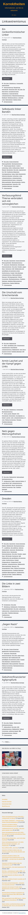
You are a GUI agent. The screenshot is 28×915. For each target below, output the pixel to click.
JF (25, 481)
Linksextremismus (7, 95)
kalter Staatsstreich (20, 174)
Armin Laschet (7, 413)
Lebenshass (22, 609)
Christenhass (21, 607)
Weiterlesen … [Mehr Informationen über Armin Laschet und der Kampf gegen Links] (7, 405)
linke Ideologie (19, 273)
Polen (11, 568)
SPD (19, 184)
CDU (18, 413)
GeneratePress (22, 913)
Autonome (6, 265)
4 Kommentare (8, 188)
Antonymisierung (8, 87)
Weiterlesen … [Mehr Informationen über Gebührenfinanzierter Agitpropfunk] (7, 718)
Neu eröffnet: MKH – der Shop (10, 847)
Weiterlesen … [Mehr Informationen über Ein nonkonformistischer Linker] (7, 78)
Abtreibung (7, 607)
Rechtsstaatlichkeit (7, 184)
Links (12, 418)
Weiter (7, 742)
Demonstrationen (6, 267)
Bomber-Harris (6, 552)
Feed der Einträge (6, 801)
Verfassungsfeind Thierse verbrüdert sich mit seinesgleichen (12, 199)
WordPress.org (6, 806)
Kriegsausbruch (6, 562)
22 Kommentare (8, 576)
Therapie (18, 420)
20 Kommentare (8, 102)
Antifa (10, 168)
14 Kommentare (8, 424)
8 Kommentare (8, 670)
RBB (20, 731)
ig (23, 416)
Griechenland (20, 345)
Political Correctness (10, 420)
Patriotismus (19, 485)
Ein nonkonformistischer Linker (13, 32)
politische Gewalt (13, 731)
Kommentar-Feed (6, 804)
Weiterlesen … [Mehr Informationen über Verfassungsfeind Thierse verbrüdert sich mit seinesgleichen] (7, 256)
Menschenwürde (16, 182)
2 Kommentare (8, 617)
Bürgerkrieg (17, 87)
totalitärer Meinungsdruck (15, 281)
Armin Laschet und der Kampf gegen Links (12, 363)
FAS (5, 172)
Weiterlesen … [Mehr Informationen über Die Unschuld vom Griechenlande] (7, 338)
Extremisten (12, 416)
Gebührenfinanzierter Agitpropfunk (14, 678)
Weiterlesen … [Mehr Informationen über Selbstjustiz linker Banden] (7, 157)
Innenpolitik (20, 83)
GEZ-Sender (8, 556)
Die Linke (6, 83)
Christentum (7, 605)
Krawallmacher (6, 347)
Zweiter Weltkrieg (15, 283)
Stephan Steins (17, 99)
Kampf (3, 418)
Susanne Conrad (6, 351)
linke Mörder (13, 347)
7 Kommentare (8, 491)
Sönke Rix (15, 184)
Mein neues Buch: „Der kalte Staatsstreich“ (13, 867)
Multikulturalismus (13, 97)
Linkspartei (19, 180)
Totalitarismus (6, 283)
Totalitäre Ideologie (7, 186)
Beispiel (14, 413)
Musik (13, 485)
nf (24, 418)
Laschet (8, 418)
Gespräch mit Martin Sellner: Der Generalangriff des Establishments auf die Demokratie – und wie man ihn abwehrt (13, 857)
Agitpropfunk (5, 550)
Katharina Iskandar (7, 176)
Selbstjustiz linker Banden (11, 110)
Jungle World (5, 483)
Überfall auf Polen (7, 574)
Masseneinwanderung (18, 95)
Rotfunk (15, 733)
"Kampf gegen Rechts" (10, 166)
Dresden (20, 267)
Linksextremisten (16, 178)
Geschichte (12, 260)
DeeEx (13, 481)
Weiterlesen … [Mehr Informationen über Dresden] (7, 539)
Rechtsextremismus (17, 164)
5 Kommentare (8, 285)
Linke (20, 176)
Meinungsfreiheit (6, 164)
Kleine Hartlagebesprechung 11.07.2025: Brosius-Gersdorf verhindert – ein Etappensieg (13, 843)
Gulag (13, 174)
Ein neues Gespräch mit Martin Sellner (12, 875)
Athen (5, 345)
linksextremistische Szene (9, 180)
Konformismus (6, 273)
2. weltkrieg (7, 548)
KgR (13, 269)
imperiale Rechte (13, 93)
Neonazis (4, 277)
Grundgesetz (19, 416)
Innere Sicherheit (13, 162)
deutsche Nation (19, 481)
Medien (4, 546)
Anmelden (4, 799)
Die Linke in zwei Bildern (11, 585)
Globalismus (12, 83)
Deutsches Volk (13, 89)
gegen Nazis (21, 655)
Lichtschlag (16, 176)
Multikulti (4, 97)
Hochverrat (8, 269)
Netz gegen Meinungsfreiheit (11, 432)
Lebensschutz (5, 611)
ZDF (23, 351)
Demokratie (5, 89)
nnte (3, 420)
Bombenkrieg (13, 265)
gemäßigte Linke (12, 345)
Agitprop (21, 548)
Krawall (12, 273)
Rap (14, 487)
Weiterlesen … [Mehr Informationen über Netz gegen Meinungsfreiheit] (7, 472)
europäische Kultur (14, 91)
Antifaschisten (16, 168)
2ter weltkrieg (14, 548)
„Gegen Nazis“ (9, 624)
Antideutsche (7, 481)
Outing (23, 182)
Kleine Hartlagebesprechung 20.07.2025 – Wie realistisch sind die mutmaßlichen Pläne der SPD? (13, 834)
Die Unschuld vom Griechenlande (12, 294)
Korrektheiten (14, 4)
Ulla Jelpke (16, 186)
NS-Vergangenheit (12, 277)
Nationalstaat (5, 85)
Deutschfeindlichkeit (7, 609)
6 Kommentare (8, 353)
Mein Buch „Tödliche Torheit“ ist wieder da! (13, 879)
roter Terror (23, 349)
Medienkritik (12, 343)
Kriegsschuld (14, 562)
